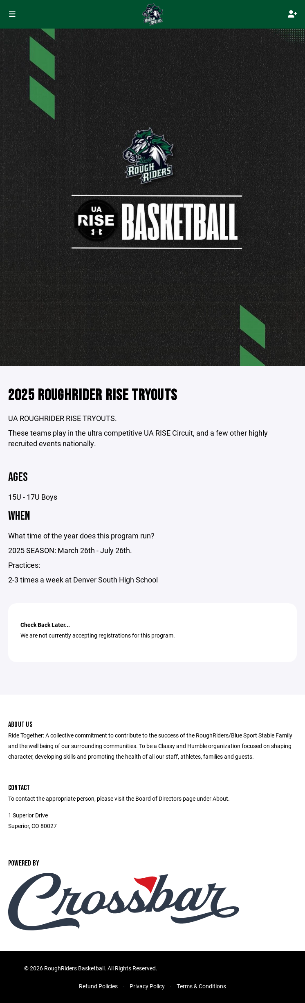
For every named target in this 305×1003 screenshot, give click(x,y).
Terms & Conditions (201, 986)
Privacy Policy (147, 986)
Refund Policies (98, 986)
